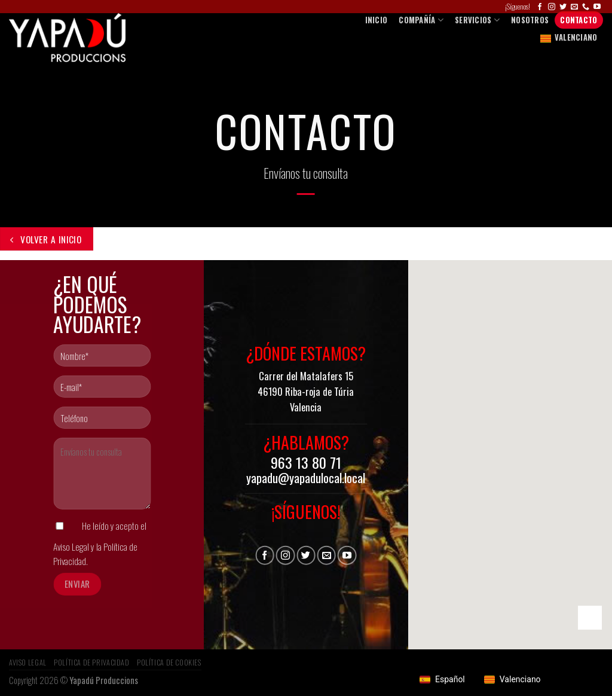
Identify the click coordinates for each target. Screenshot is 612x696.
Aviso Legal (71, 546)
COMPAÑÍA (421, 20)
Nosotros (530, 20)
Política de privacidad (91, 662)
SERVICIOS (477, 20)
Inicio (376, 20)
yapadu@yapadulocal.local (305, 478)
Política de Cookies (169, 662)
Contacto (578, 20)
